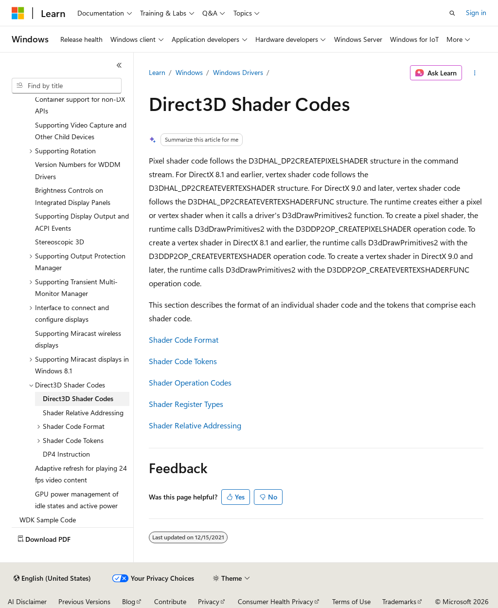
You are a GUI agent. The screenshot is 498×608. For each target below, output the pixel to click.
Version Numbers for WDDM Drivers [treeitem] (78, 170)
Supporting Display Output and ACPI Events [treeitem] (82, 222)
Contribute (170, 601)
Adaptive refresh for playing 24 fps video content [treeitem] (81, 474)
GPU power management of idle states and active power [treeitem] (76, 500)
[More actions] (474, 73)
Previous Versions (84, 601)
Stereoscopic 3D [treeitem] (59, 241)
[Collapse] (119, 65)
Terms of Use (351, 601)
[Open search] (452, 13)
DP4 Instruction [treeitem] (66, 454)
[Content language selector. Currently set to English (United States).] (52, 578)
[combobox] (67, 85)
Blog (128, 601)
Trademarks (399, 601)
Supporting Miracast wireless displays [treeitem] (78, 339)
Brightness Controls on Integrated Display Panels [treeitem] (72, 196)
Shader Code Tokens (183, 361)
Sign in (476, 12)
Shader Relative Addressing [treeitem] (83, 412)
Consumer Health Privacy (275, 601)
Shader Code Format (183, 339)
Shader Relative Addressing (195, 425)
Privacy (208, 601)
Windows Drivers (238, 72)
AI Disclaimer (27, 601)
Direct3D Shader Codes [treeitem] (78, 398)
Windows (189, 72)
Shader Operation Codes (190, 382)
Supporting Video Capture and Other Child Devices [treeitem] (80, 131)
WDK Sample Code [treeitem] (47, 519)
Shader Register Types (186, 404)
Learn (157, 72)
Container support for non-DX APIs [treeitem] (80, 105)
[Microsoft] (18, 13)
